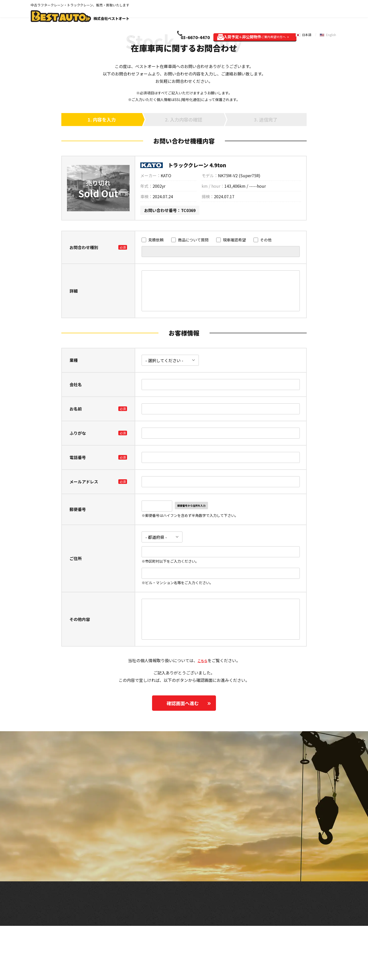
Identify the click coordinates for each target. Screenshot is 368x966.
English (332, 12)
